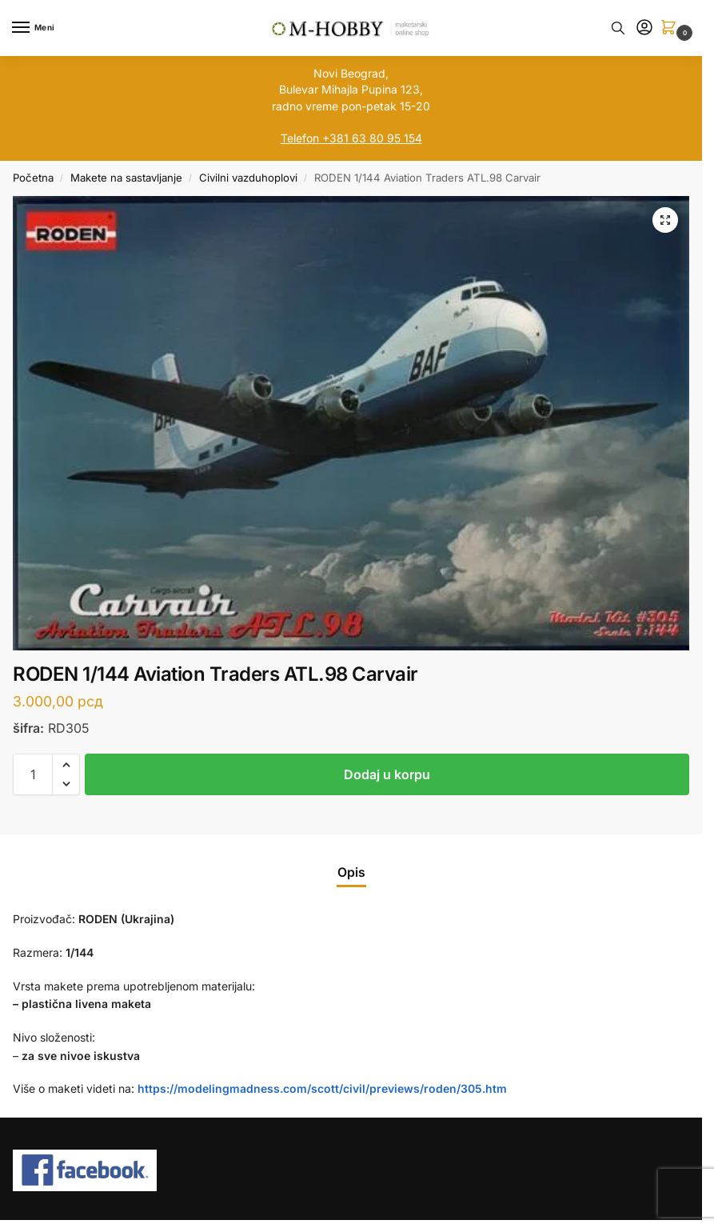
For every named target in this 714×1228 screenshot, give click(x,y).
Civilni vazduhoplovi (248, 177)
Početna (33, 177)
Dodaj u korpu (387, 774)
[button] (671, 28)
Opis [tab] (351, 872)
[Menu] (36, 28)
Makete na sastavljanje (126, 177)
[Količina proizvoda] (33, 774)
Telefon (300, 138)
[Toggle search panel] (618, 28)
